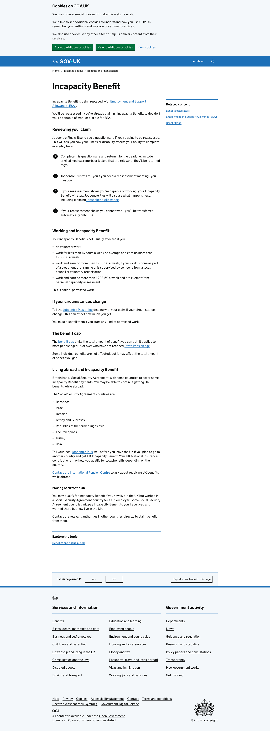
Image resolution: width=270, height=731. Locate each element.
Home (56, 70)
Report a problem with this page (192, 579)
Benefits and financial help (102, 70)
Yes (97, 579)
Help (55, 699)
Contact (133, 699)
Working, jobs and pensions (128, 675)
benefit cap (66, 342)
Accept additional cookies (72, 47)
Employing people (121, 629)
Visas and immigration (124, 667)
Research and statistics (182, 644)
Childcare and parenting (69, 644)
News (170, 629)
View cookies (147, 47)
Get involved (175, 675)
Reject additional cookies (115, 47)
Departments (175, 621)
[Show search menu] (212, 61)
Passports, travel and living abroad (133, 660)
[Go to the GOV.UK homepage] (66, 61)
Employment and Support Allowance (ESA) (191, 116)
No (117, 579)
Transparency (175, 660)
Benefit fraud (173, 123)
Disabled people (73, 70)
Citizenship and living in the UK (73, 652)
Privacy (68, 699)
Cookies (81, 699)
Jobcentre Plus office (78, 310)
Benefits (58, 621)
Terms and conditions (157, 699)
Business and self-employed (72, 636)
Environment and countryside (129, 636)
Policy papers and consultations (188, 652)
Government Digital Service (120, 704)
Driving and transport (67, 675)
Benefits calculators (178, 110)
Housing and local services (128, 644)
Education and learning (125, 621)
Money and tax (119, 652)
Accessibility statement (107, 699)
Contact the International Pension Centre (81, 472)
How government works (182, 667)
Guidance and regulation (183, 636)
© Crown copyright (204, 720)
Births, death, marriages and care (75, 629)
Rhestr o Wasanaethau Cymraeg (74, 704)
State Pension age (137, 346)
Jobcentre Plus (82, 452)
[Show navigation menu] (198, 61)
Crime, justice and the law (70, 660)
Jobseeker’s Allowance (102, 200)
